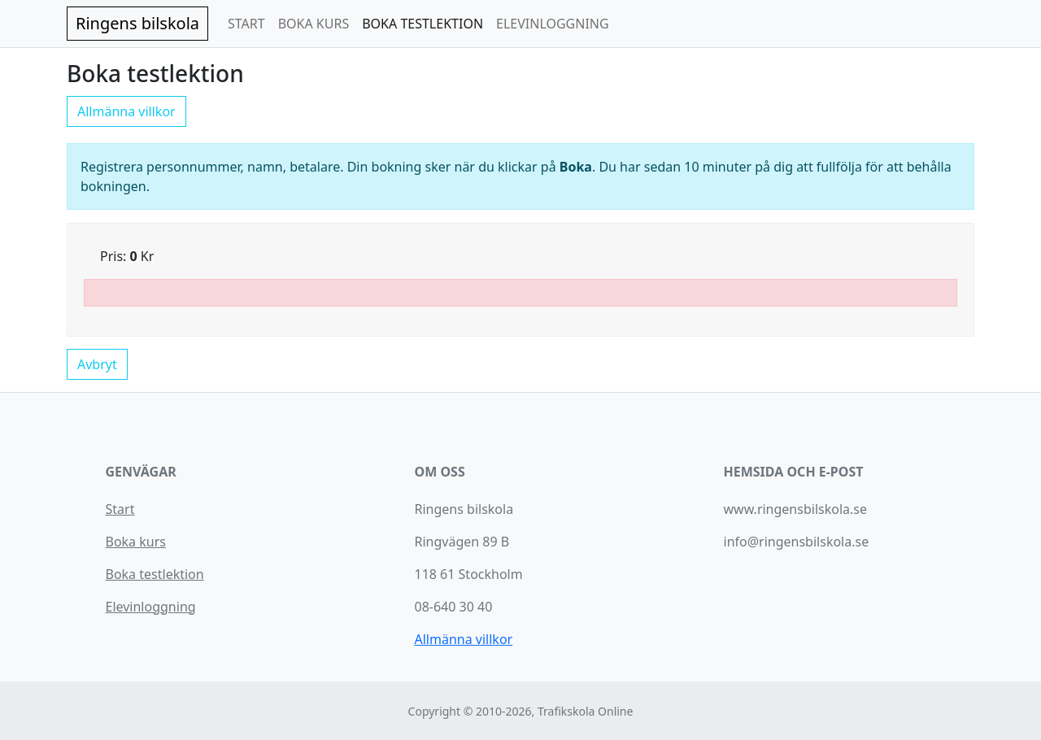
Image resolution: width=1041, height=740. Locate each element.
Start (120, 509)
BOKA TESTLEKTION (422, 24)
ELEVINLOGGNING (552, 24)
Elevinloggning (151, 607)
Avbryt (97, 364)
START (246, 24)
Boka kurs (136, 542)
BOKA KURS (314, 24)
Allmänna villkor (126, 111)
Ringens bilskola (137, 23)
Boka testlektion (155, 574)
